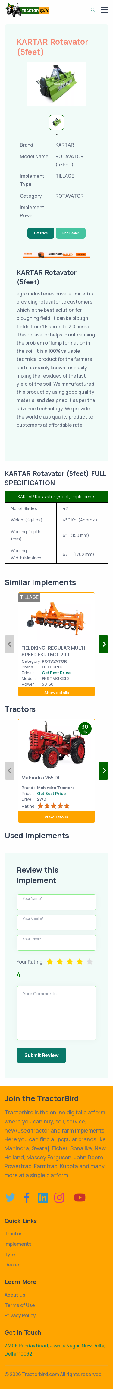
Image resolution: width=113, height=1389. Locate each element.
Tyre (10, 1254)
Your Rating (29, 961)
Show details (56, 692)
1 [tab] (57, 135)
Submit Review (41, 1055)
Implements (18, 1244)
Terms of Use (20, 1305)
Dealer (12, 1264)
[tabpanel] (56, 122)
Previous (9, 644)
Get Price (40, 233)
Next (103, 644)
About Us (15, 1295)
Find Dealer (70, 233)
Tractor (13, 1233)
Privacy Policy (20, 1315)
